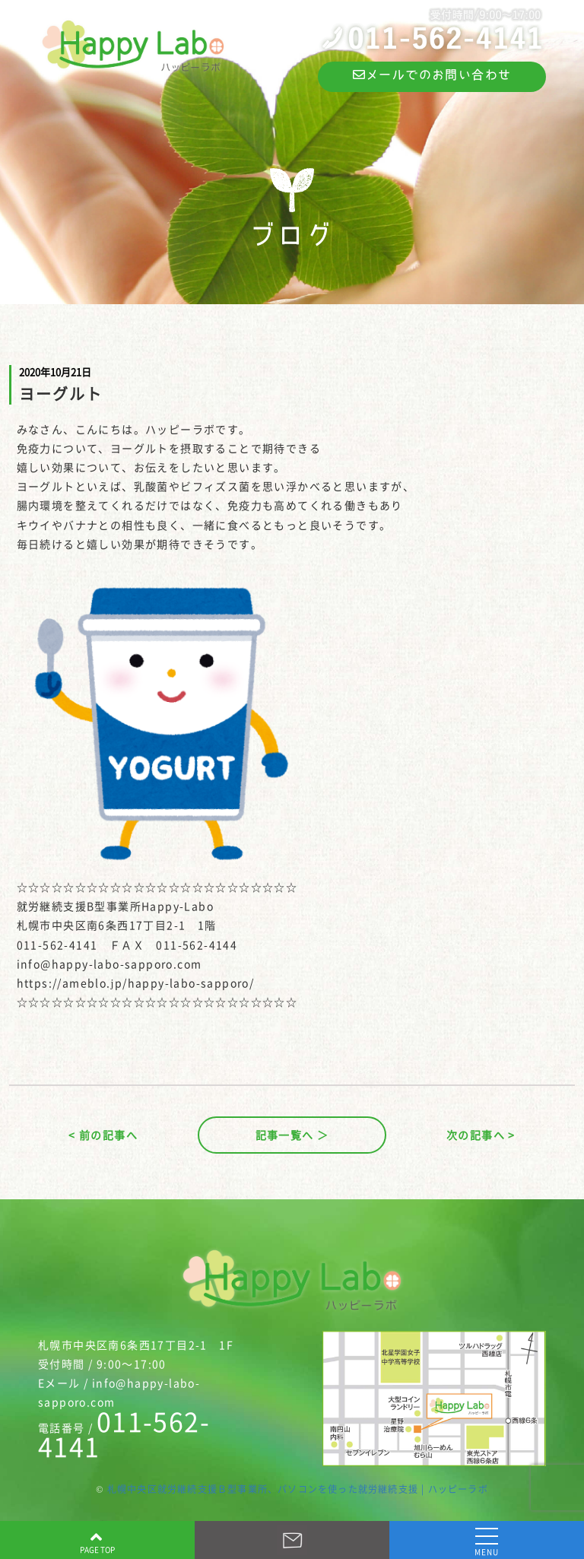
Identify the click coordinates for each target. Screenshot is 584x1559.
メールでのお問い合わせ (432, 74)
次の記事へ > (481, 1134)
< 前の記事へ (103, 1134)
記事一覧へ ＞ (292, 1134)
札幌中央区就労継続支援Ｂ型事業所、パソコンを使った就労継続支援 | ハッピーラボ (297, 1489)
